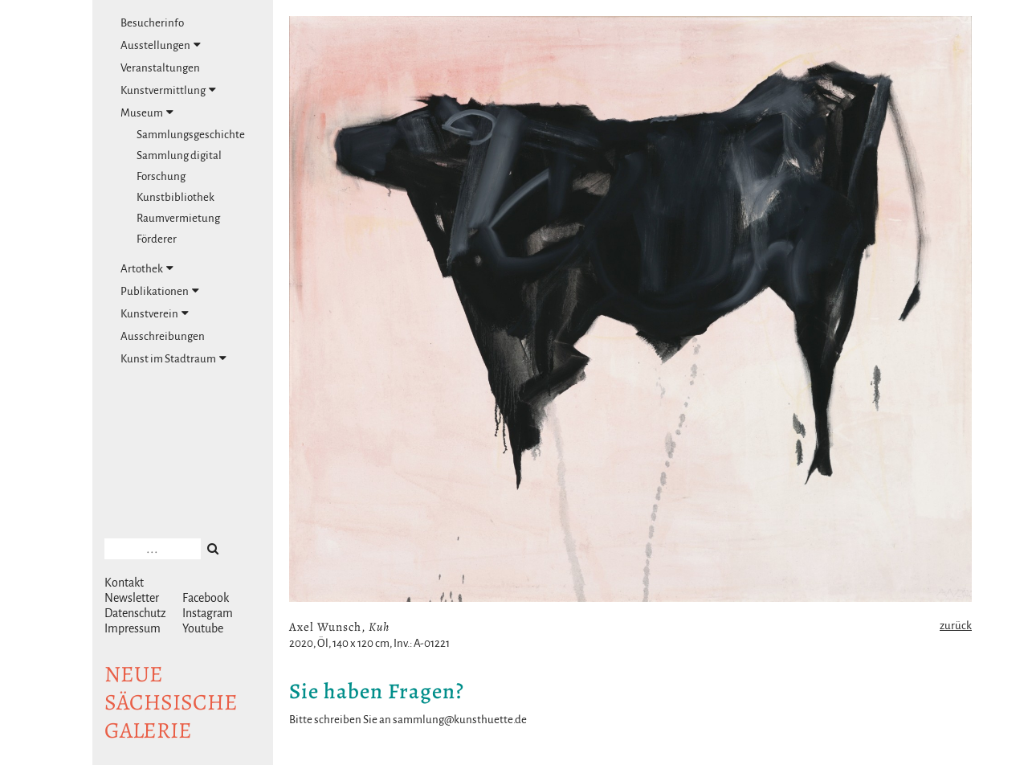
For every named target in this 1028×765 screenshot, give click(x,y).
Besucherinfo (152, 23)
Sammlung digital (179, 155)
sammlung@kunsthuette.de (460, 720)
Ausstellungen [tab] (160, 45)
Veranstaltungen (160, 68)
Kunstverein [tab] (154, 313)
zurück (956, 626)
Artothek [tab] (146, 268)
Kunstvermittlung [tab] (168, 90)
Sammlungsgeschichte (191, 135)
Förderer (157, 239)
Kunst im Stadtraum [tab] (173, 358)
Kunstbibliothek (175, 197)
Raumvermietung (178, 218)
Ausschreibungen (162, 336)
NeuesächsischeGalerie (171, 702)
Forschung (161, 176)
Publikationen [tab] (159, 290)
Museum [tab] (146, 112)
